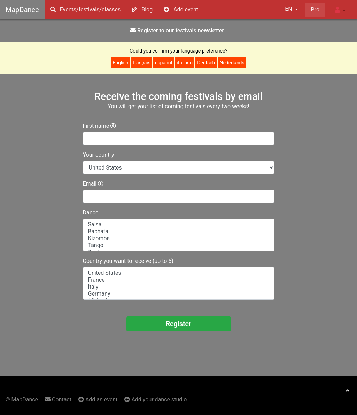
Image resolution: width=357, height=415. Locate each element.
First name (96, 126)
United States (178, 272)
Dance (91, 212)
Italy (178, 286)
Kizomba (178, 238)
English (120, 62)
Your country (98, 154)
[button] (340, 10)
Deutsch (206, 62)
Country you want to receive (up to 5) (128, 261)
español (163, 62)
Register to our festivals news (177, 30)
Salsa (178, 224)
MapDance (22, 10)
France (178, 279)
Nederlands (231, 62)
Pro (315, 9)
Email (90, 183)
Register (178, 324)
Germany (178, 293)
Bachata (178, 231)
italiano (185, 62)
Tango (178, 245)
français (141, 62)
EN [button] (289, 9)
